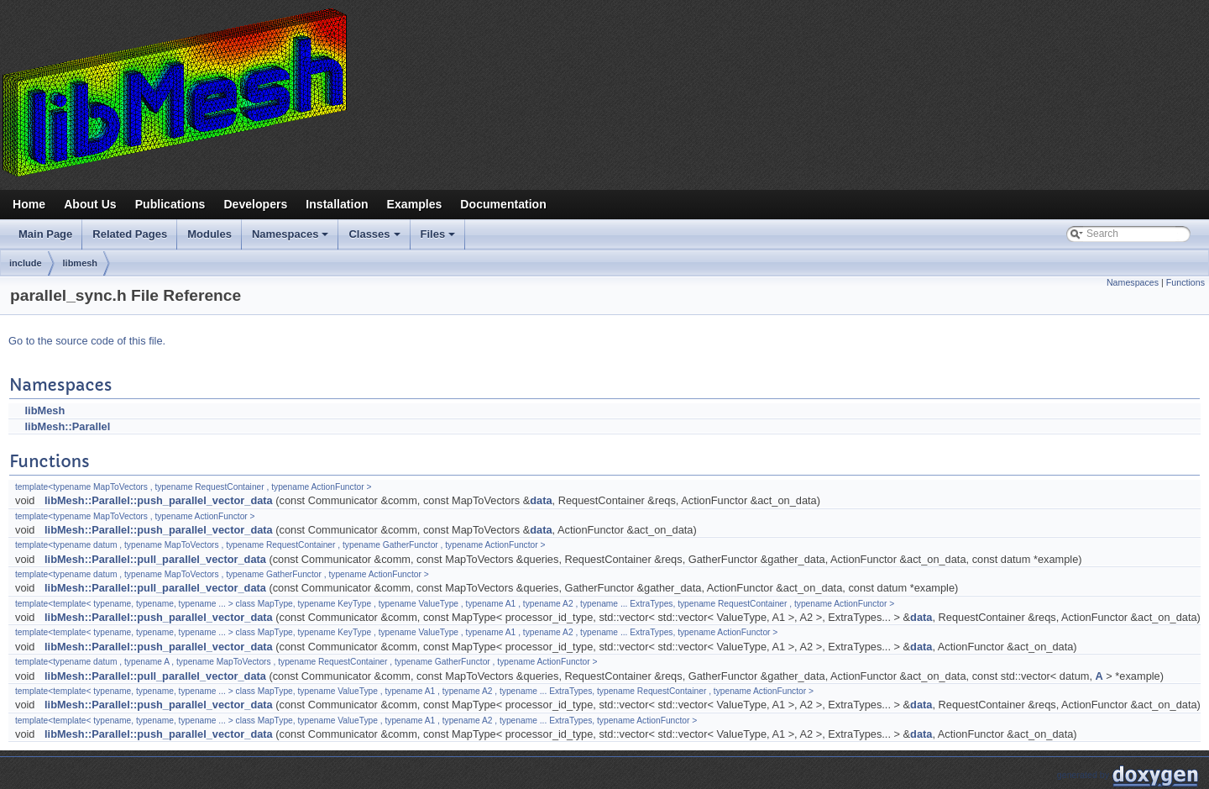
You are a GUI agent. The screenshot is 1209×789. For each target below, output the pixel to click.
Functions (1185, 282)
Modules (209, 234)
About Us (90, 204)
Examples (414, 204)
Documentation (503, 204)
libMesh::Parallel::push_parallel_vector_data (158, 500)
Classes (375, 239)
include (25, 263)
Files (439, 239)
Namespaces (292, 239)
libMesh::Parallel (68, 426)
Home (29, 204)
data (541, 500)
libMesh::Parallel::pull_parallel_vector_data (155, 559)
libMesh (45, 410)
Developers (255, 204)
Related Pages (129, 234)
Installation (337, 204)
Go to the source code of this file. (86, 340)
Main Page (45, 234)
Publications (170, 204)
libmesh (80, 263)
